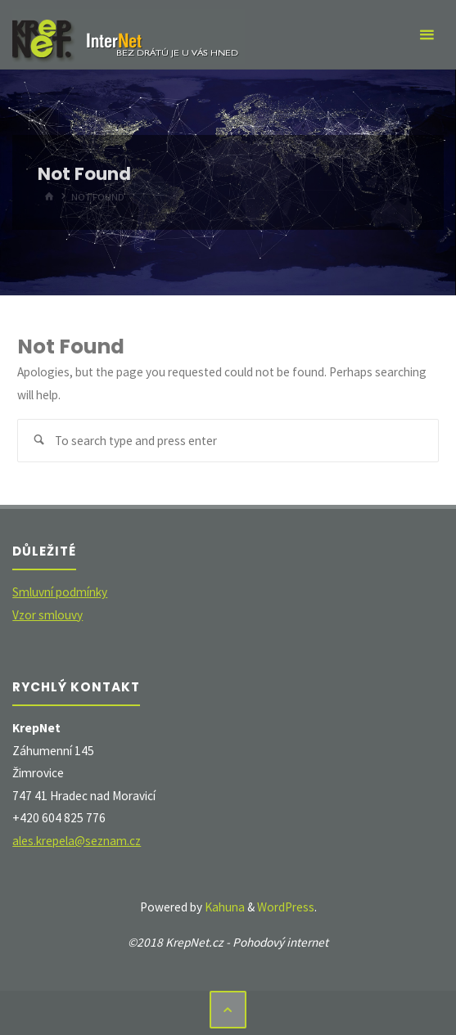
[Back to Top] (228, 1009)
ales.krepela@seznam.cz (76, 840)
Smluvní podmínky (59, 592)
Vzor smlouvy (47, 615)
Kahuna (223, 907)
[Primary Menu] (426, 35)
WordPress (285, 907)
